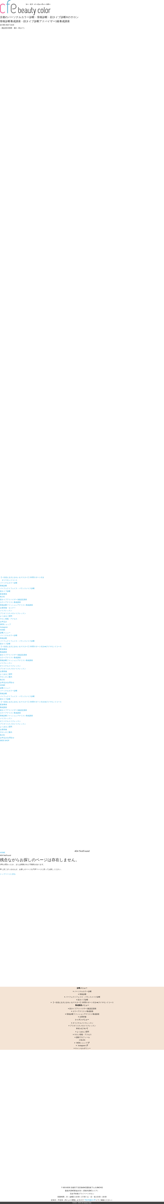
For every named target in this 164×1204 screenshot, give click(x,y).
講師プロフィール (83, 1037)
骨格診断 (3, 586)
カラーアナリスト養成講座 (10, 602)
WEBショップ (5, 624)
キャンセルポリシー (83, 1048)
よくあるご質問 (6, 616)
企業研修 (3, 671)
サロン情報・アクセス (8, 619)
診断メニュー (5, 633)
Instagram (4, 627)
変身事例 (3, 594)
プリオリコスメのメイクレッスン (13, 613)
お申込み (3, 622)
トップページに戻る (8, 874)
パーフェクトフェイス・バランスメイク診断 (17, 588)
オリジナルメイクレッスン (10, 666)
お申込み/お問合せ (7, 682)
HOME (2, 630)
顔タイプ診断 (5, 591)
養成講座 (3, 652)
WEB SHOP (4, 740)
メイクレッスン (6, 610)
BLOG (2, 597)
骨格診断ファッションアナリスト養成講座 (16, 605)
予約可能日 (88, 1200)
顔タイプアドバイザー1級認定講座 (13, 599)
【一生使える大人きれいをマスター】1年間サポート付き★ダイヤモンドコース (31, 646)
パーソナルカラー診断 (8, 583)
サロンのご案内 (6, 677)
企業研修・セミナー (8, 608)
